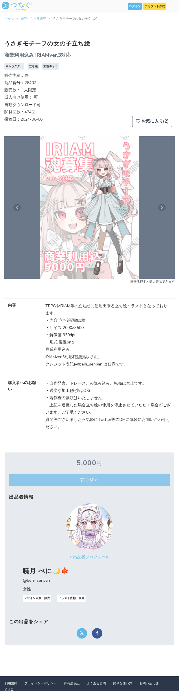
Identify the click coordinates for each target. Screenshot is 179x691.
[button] (17, 207)
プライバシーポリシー (40, 683)
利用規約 (11, 683)
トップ (9, 19)
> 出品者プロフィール (90, 557)
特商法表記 (72, 683)
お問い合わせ (148, 683)
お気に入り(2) (152, 121)
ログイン (135, 6)
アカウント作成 (155, 6)
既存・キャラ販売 (33, 19)
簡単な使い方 (122, 683)
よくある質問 (96, 683)
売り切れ (89, 480)
